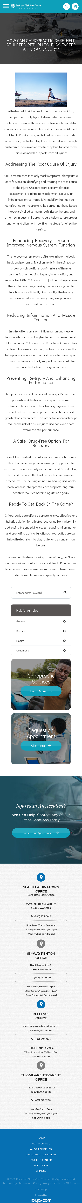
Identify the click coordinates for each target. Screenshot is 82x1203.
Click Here (38, 746)
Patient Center (41, 1160)
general (20, 621)
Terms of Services (68, 1183)
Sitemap (42, 1189)
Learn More (38, 691)
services (21, 631)
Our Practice (41, 1143)
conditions (22, 650)
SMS (54, 1183)
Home (41, 1138)
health (20, 640)
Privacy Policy (41, 1183)
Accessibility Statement (17, 1183)
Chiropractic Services (41, 1154)
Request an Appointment (38, 833)
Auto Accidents (41, 1149)
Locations (41, 1165)
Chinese (41, 1170)
